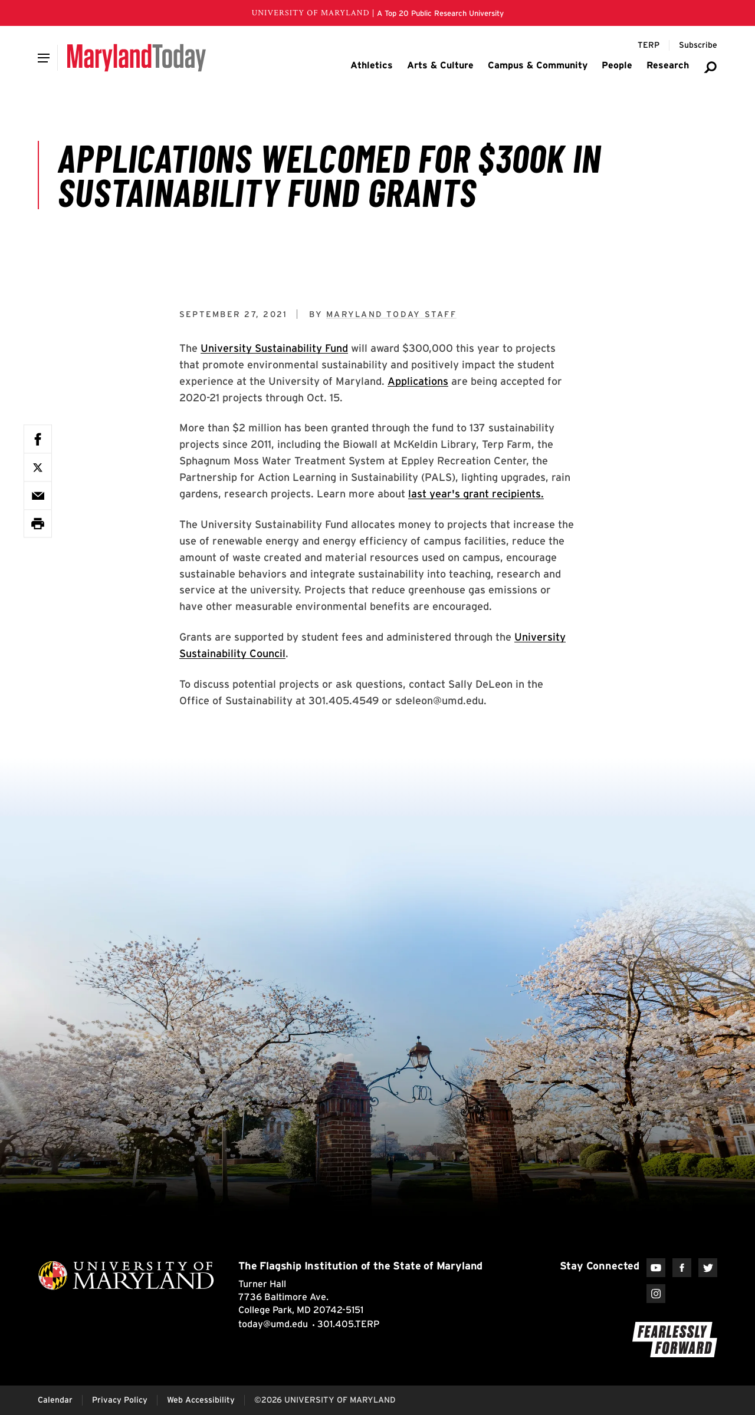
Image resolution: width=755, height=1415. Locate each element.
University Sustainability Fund (274, 348)
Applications (418, 381)
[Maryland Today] (136, 58)
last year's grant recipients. (476, 493)
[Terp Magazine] (648, 45)
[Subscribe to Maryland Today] (698, 45)
